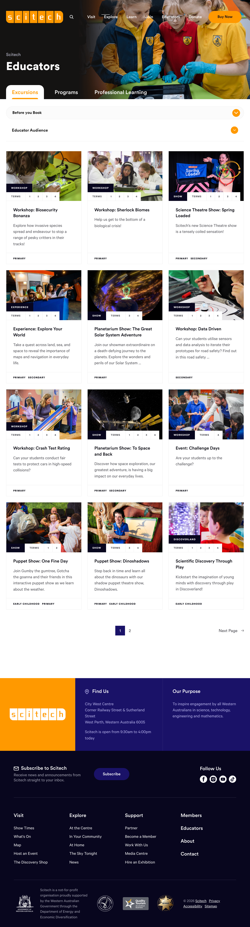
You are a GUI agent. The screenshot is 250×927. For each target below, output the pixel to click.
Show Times (24, 828)
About (187, 841)
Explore (77, 815)
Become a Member (140, 836)
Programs (66, 92)
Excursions (25, 92)
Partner (131, 828)
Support (134, 815)
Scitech (13, 54)
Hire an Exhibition (140, 862)
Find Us (100, 691)
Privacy (214, 900)
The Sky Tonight (83, 853)
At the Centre (80, 828)
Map (20, 845)
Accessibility (192, 906)
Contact (190, 854)
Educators (192, 828)
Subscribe (112, 774)
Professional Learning (120, 92)
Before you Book (126, 113)
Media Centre (136, 853)
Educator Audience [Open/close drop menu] (125, 130)
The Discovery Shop (31, 862)
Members (191, 815)
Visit (19, 815)
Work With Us (136, 845)
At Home (76, 845)
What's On (22, 836)
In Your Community (85, 836)
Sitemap (211, 906)
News (74, 862)
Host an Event (26, 853)
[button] (91, 17)
